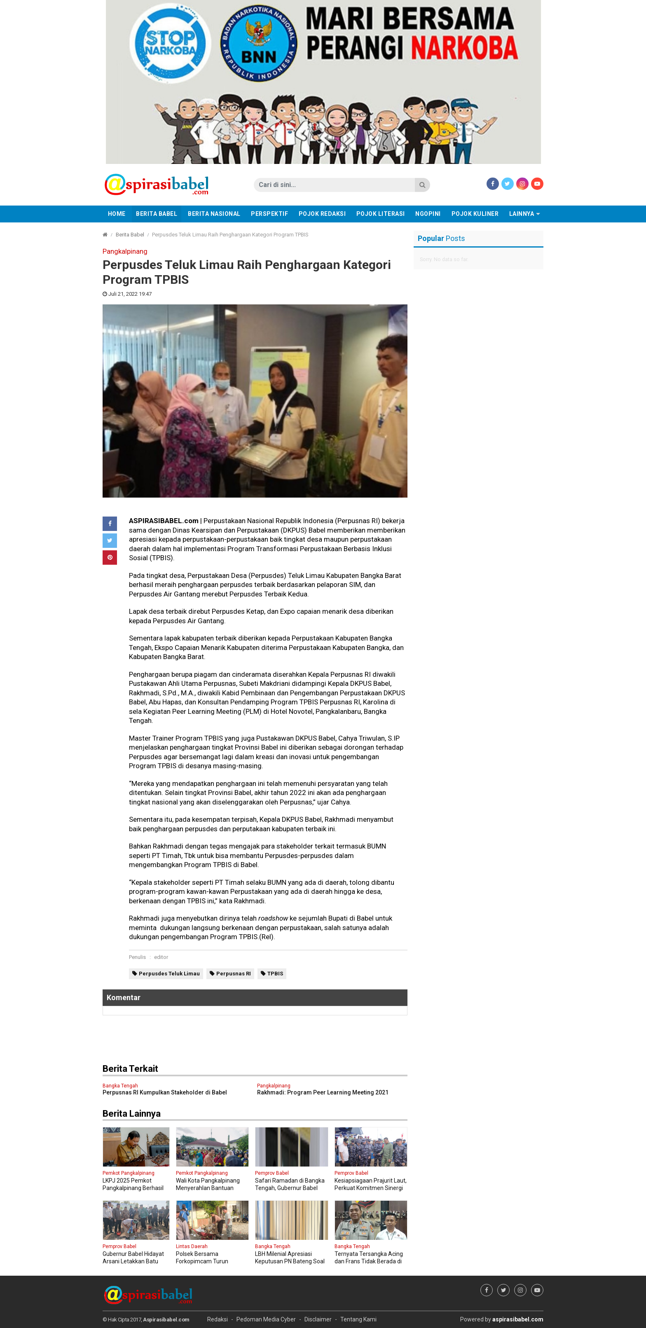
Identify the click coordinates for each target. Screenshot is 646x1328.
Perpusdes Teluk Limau (169, 973)
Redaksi (217, 1319)
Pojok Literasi (380, 213)
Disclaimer (318, 1319)
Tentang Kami (358, 1319)
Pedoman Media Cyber (266, 1319)
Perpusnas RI (233, 973)
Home (117, 213)
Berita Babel (156, 213)
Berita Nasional (214, 213)
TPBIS (275, 973)
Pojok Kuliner (475, 213)
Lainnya (521, 213)
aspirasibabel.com (517, 1319)
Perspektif (269, 213)
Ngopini (428, 213)
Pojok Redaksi (322, 213)
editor (161, 957)
